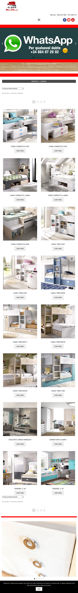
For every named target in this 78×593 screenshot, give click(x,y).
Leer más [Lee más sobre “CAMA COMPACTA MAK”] (20, 249)
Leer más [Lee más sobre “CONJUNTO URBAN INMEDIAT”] (20, 444)
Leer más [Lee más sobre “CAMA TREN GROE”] (58, 297)
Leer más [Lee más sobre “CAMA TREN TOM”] (58, 395)
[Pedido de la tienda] (13, 88)
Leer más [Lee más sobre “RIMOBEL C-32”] (58, 493)
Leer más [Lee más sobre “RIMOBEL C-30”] (20, 493)
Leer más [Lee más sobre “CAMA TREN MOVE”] (58, 346)
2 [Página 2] (37, 102)
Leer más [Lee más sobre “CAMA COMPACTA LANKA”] (20, 200)
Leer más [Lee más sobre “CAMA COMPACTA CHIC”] (20, 151)
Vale (39, 589)
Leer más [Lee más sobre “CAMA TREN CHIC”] (58, 249)
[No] (75, 587)
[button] (39, 19)
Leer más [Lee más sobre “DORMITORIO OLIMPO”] (58, 444)
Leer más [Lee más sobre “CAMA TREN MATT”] (20, 346)
